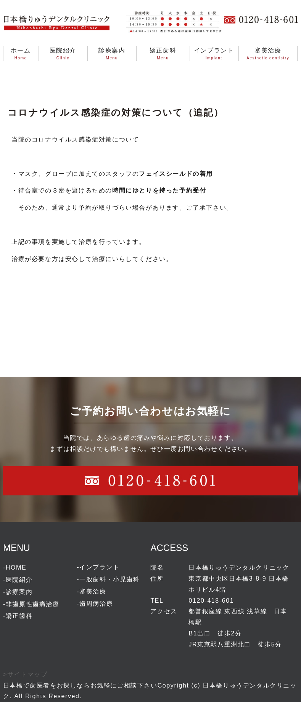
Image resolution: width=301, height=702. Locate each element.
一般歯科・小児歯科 (109, 579)
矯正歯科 (19, 616)
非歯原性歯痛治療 (33, 604)
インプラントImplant (214, 53)
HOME (16, 567)
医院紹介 (19, 579)
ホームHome (21, 53)
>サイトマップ (25, 674)
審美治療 (92, 591)
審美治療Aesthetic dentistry (267, 53)
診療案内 (19, 592)
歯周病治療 (96, 603)
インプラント (99, 567)
